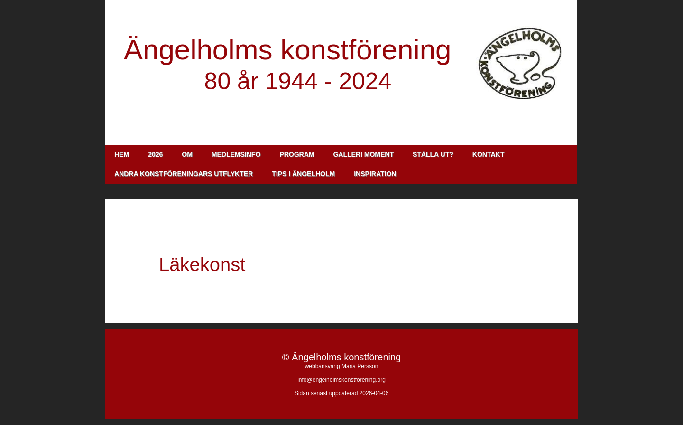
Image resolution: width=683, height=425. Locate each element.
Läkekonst (202, 264)
